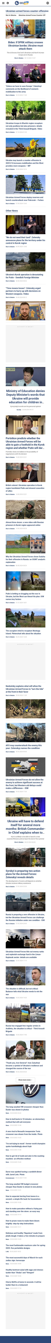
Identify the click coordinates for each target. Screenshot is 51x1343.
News (7, 1113)
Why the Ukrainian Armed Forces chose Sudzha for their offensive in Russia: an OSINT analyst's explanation (25, 559)
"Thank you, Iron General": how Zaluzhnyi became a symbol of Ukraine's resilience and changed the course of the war (24, 1066)
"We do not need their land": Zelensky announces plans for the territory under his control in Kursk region (25, 240)
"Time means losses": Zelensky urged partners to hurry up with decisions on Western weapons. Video (23, 291)
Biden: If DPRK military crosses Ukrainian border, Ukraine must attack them (25, 45)
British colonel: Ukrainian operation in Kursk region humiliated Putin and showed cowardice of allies (25, 488)
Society (19, 410)
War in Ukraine (11, 15)
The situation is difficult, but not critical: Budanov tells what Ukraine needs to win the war (24, 991)
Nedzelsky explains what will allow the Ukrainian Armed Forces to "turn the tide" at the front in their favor (25, 689)
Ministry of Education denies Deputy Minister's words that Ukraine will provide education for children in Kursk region (25, 398)
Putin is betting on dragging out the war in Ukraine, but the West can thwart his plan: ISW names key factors (25, 596)
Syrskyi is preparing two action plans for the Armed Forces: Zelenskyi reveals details (23, 874)
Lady (7, 1251)
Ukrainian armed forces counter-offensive (34, 15)
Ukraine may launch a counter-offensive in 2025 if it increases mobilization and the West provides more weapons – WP (24, 163)
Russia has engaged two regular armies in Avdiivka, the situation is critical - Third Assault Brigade (25, 1028)
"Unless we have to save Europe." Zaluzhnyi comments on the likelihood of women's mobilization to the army (23, 89)
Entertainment (10, 1178)
